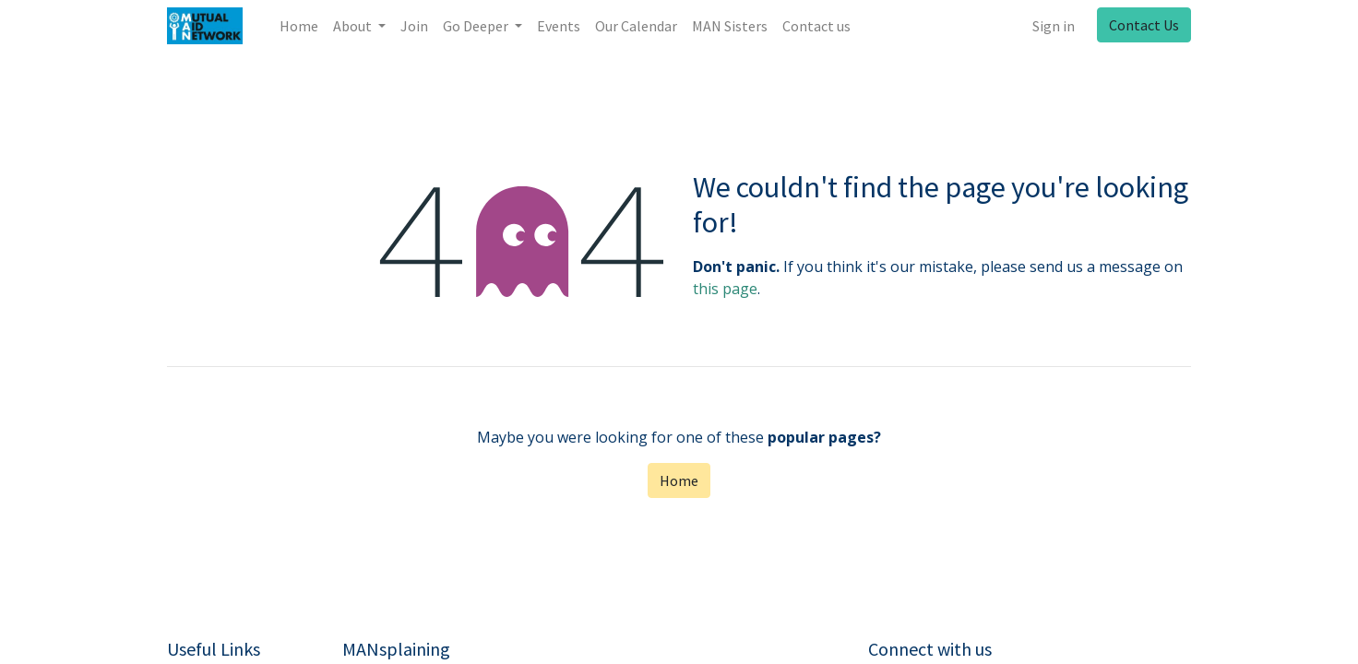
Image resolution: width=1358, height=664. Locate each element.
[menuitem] (299, 25)
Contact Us (1144, 25)
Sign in (1053, 26)
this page (725, 289)
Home (679, 480)
